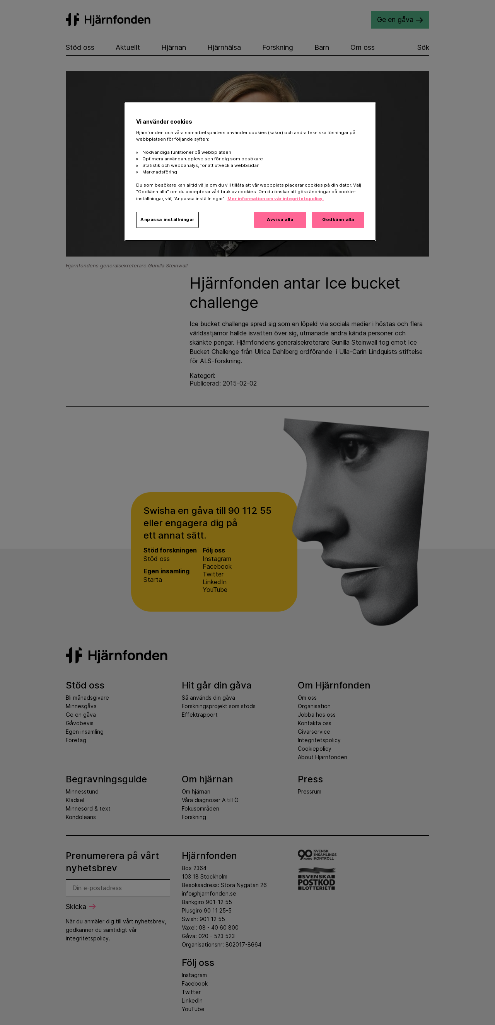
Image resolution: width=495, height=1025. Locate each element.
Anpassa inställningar (167, 219)
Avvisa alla (280, 219)
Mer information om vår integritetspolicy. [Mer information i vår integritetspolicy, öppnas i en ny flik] (275, 198)
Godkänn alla (338, 219)
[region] (250, 171)
